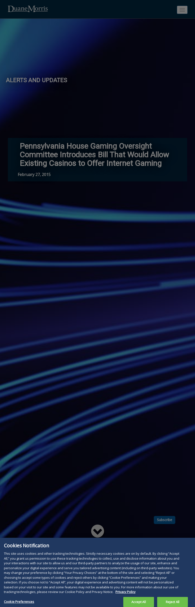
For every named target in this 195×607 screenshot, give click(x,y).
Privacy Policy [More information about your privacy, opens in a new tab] (125, 594)
